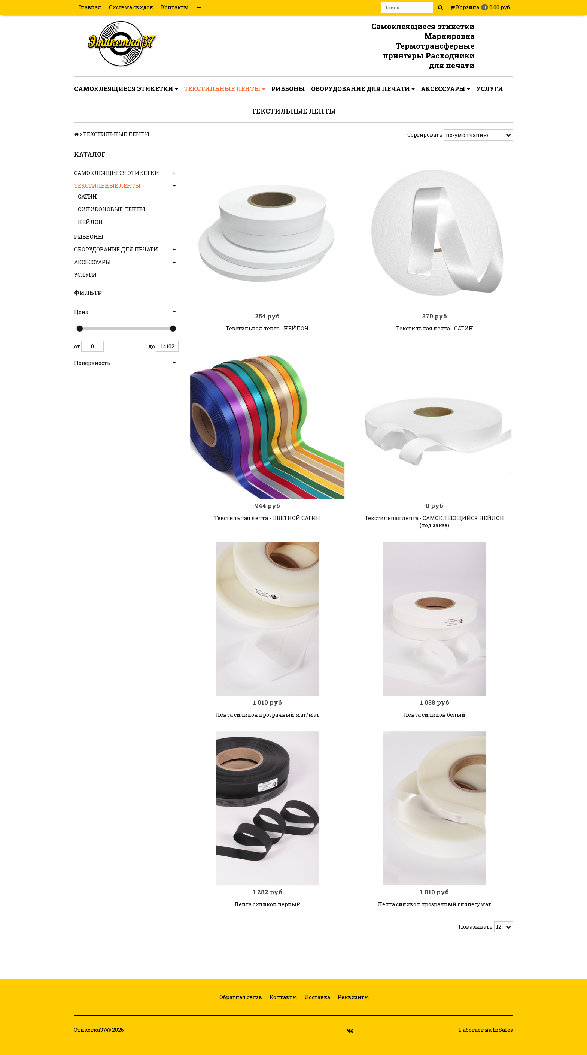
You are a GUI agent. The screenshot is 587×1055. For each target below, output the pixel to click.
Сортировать (424, 134)
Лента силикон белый (434, 722)
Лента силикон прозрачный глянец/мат (434, 914)
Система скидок (131, 7)
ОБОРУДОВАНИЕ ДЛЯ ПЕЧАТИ (363, 89)
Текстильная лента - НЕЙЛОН (267, 331)
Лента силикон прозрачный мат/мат (267, 722)
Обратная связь (240, 1007)
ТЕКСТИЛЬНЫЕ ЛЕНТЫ (224, 89)
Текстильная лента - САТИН (434, 331)
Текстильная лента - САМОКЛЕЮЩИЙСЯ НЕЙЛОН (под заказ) (434, 527)
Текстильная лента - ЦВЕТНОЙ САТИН (267, 523)
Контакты (175, 7)
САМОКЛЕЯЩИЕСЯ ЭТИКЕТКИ (126, 89)
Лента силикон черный (267, 914)
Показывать (476, 936)
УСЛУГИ (489, 89)
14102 (167, 346)
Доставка (317, 1007)
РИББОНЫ (288, 89)
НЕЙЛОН (90, 222)
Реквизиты (353, 1007)
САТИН (87, 196)
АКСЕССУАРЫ (445, 89)
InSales (503, 1040)
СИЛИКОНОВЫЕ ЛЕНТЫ (111, 209)
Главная (89, 7)
